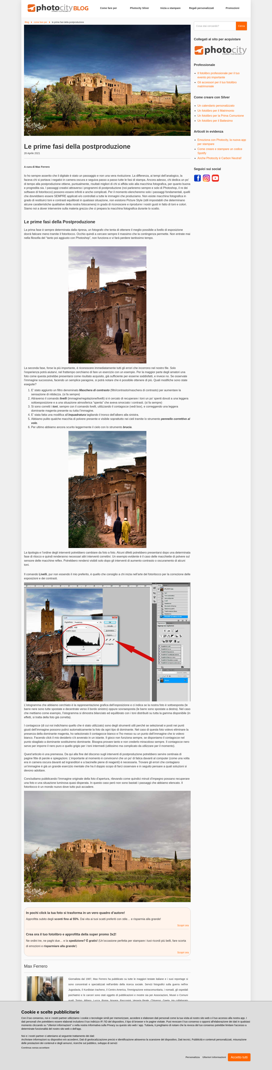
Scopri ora (183, 925)
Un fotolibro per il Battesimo (215, 120)
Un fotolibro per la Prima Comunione (220, 115)
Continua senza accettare (35, 1047)
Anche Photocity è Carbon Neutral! (219, 158)
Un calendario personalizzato (215, 105)
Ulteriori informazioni (214, 1057)
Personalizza (193, 1057)
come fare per (40, 22)
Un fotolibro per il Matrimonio (215, 110)
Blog (27, 22)
